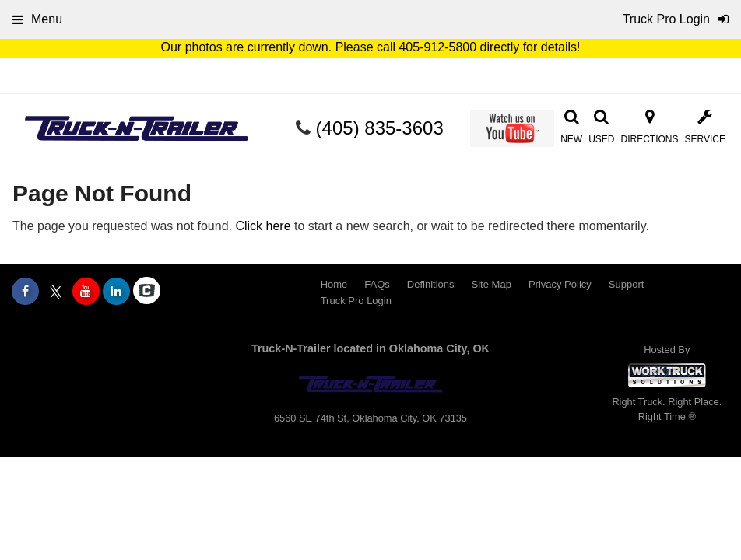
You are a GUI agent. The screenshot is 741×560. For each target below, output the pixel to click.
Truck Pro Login (356, 300)
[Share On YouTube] (86, 291)
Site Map (491, 284)
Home (334, 284)
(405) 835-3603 (380, 127)
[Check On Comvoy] (146, 291)
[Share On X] (55, 291)
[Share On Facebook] (25, 291)
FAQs (377, 284)
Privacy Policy (560, 284)
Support (626, 284)
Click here (262, 226)
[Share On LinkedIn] (116, 291)
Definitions (431, 284)
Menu (37, 19)
